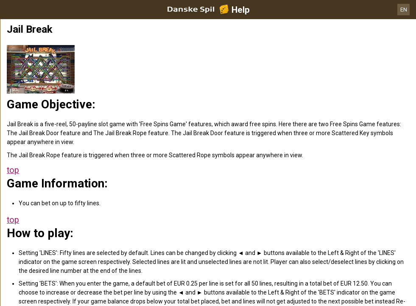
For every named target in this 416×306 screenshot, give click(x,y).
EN (403, 9)
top (13, 170)
